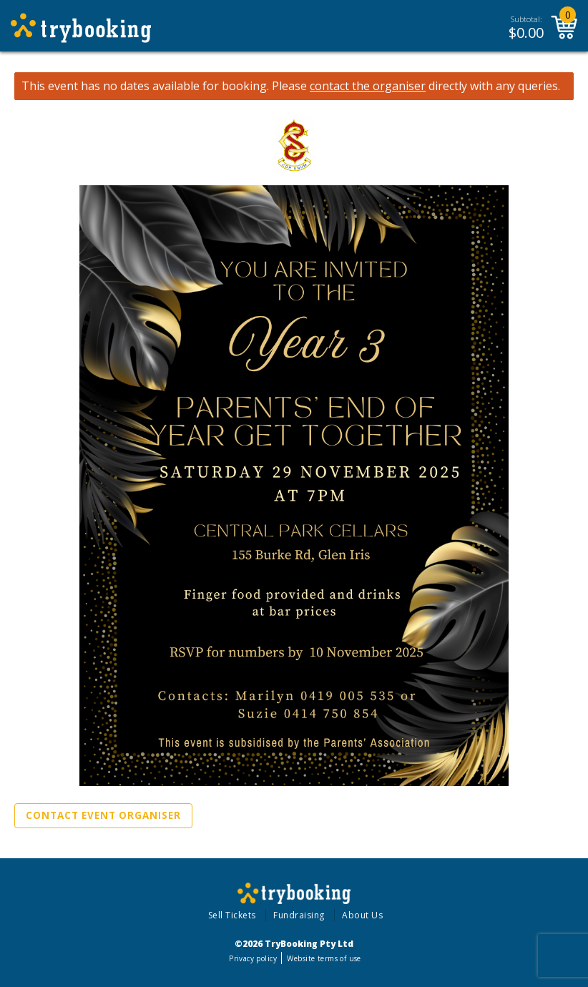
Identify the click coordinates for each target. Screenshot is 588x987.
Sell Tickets (232, 915)
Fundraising (299, 915)
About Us (362, 915)
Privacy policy (253, 958)
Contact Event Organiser (103, 815)
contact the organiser (368, 86)
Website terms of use (324, 958)
